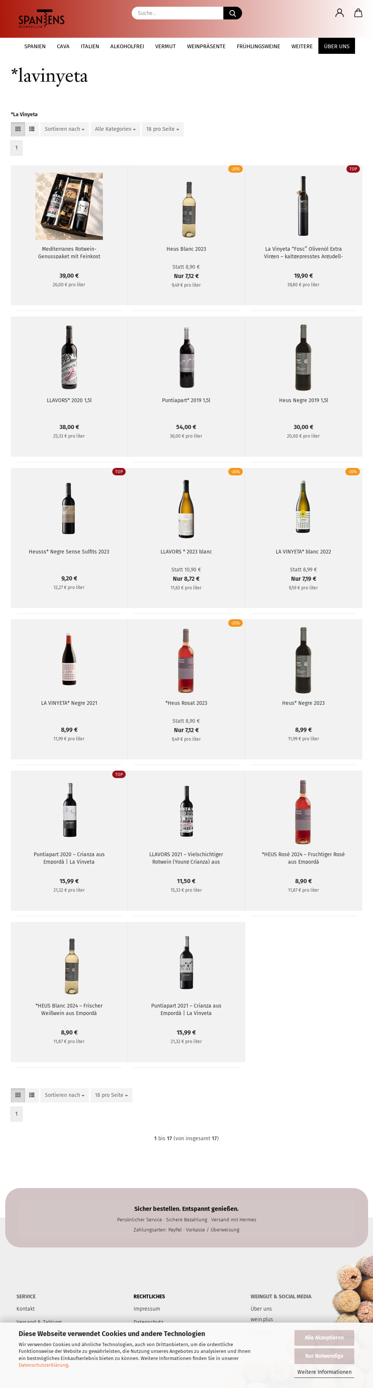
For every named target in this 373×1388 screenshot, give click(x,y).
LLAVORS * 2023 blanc (186, 552)
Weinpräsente (206, 46)
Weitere (302, 46)
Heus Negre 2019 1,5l (303, 400)
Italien (90, 46)
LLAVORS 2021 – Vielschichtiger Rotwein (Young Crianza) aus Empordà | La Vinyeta (186, 857)
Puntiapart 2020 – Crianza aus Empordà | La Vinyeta (69, 857)
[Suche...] (232, 13)
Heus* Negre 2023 (303, 703)
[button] (339, 13)
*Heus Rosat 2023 (186, 703)
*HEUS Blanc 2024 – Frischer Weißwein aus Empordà (69, 1009)
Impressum (147, 1309)
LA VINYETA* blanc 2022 (303, 552)
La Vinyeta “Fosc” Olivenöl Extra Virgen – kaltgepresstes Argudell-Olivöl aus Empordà (303, 252)
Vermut (165, 46)
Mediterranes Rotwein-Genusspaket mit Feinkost (69, 252)
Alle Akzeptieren (324, 1338)
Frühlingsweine (258, 46)
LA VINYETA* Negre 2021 (69, 703)
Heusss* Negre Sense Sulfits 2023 (69, 552)
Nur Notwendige (324, 1356)
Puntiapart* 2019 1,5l (186, 400)
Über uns (336, 46)
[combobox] (64, 129)
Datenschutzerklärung (43, 1365)
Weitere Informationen (324, 1372)
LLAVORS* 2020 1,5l (69, 400)
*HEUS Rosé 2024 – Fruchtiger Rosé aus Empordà (303, 857)
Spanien (35, 46)
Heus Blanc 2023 (186, 249)
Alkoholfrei (127, 46)
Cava (63, 46)
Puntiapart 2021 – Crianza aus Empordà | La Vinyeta (186, 1009)
